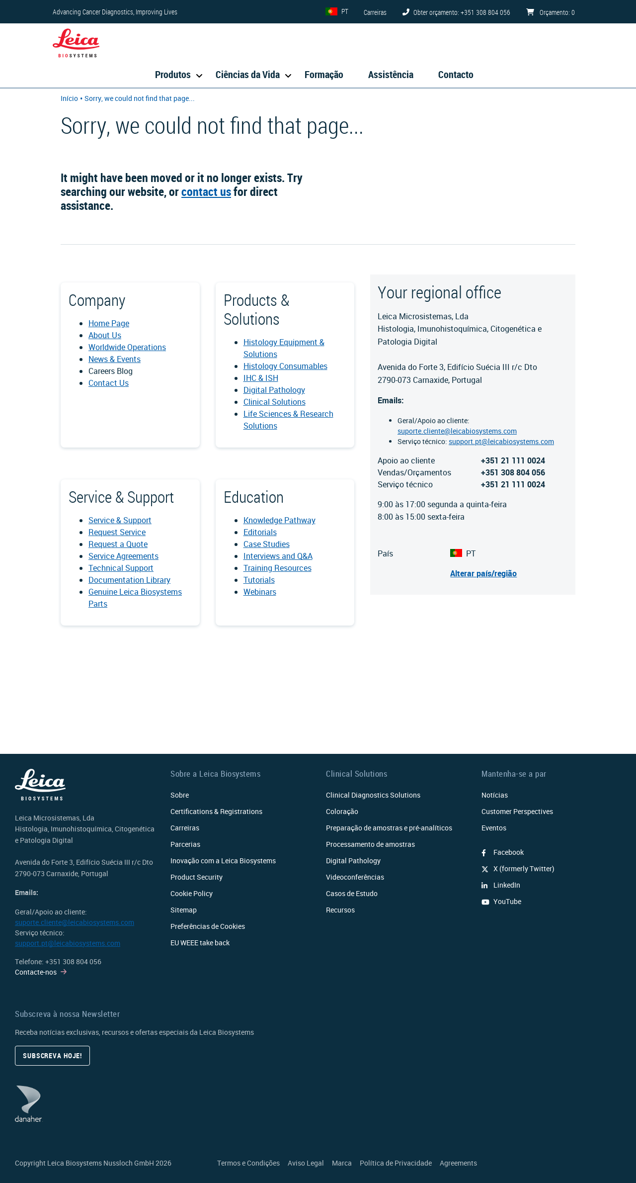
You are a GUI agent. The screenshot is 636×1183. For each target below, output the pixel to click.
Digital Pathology (274, 389)
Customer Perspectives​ (517, 811)
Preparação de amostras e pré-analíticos (389, 827)
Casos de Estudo (352, 893)
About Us (104, 335)
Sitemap (183, 909)
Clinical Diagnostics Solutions (373, 795)
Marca (342, 1163)
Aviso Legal (306, 1163)
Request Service (117, 532)
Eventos (493, 827)
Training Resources (277, 567)
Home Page (108, 323)
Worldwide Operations (127, 347)
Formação (324, 74)
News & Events (114, 359)
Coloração (342, 811)
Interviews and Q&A (278, 555)
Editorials (260, 532)
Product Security (196, 877)
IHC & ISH (260, 377)
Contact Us (108, 382)
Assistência (390, 74)
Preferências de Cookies (207, 926)
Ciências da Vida (248, 74)
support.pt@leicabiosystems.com (501, 441)
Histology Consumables (285, 366)
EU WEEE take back (200, 942)
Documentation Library (129, 579)
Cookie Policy (191, 893)
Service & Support (120, 520)
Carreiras (184, 827)
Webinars (259, 591)
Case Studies (266, 544)
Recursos (340, 909)
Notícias (494, 795)
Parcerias (185, 844)
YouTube (501, 901)
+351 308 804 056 (73, 961)
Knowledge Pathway (279, 520)
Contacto (456, 74)
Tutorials (259, 579)
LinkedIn (500, 885)
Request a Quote (118, 544)
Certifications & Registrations (216, 811)
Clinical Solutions (274, 401)
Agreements (458, 1163)
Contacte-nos (36, 972)
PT (344, 11)
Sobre (179, 795)
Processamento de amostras (370, 844)
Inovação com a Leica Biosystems (223, 860)
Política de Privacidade (396, 1163)
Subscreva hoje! (52, 1055)
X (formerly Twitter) (518, 868)
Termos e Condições (248, 1163)
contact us (206, 191)
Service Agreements (123, 555)
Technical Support (121, 567)
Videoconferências (355, 877)
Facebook (502, 852)
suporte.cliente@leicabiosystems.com (457, 431)
